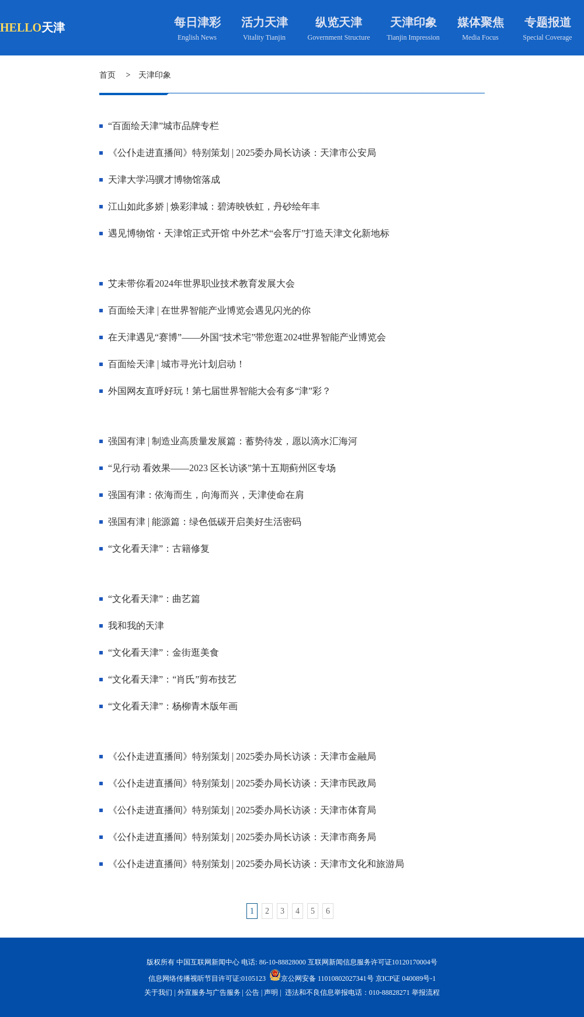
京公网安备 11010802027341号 (321, 975)
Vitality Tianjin (264, 37)
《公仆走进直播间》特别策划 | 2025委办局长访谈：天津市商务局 (242, 837)
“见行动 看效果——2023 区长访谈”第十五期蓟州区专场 (222, 468)
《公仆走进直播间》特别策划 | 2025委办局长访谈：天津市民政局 (242, 783)
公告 (252, 992)
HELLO (20, 27)
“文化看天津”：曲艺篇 (154, 599)
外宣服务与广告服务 (209, 992)
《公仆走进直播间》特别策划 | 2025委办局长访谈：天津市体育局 (242, 810)
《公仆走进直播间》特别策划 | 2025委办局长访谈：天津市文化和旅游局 (256, 864)
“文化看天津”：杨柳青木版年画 (173, 706)
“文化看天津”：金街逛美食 (163, 652)
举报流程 (426, 992)
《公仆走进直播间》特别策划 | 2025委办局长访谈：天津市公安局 (242, 153)
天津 (53, 27)
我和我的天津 (136, 626)
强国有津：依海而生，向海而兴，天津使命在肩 (206, 495)
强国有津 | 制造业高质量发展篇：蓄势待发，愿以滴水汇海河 (232, 441)
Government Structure (339, 37)
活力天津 (264, 22)
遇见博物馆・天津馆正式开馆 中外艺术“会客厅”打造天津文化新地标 (249, 233)
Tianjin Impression (413, 37)
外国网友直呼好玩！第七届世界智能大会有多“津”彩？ (219, 391)
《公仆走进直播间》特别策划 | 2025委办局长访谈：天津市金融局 (242, 756)
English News (197, 37)
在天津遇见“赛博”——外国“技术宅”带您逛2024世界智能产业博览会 (247, 337)
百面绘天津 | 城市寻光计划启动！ (176, 364)
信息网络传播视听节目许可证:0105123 (207, 978)
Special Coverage (547, 37)
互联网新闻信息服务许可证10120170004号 (372, 962)
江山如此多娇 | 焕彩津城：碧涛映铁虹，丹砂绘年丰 (214, 206)
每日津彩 (197, 22)
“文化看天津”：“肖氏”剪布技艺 (172, 679)
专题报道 (547, 22)
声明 (271, 992)
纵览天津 (338, 22)
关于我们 (158, 992)
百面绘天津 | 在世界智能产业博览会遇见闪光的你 (209, 310)
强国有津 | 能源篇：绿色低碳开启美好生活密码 (204, 522)
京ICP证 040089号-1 (406, 978)
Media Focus (480, 37)
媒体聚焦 (480, 22)
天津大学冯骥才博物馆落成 (164, 179)
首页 (107, 75)
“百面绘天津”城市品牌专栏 (163, 126)
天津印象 (413, 22)
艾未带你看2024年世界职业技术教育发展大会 (201, 283)
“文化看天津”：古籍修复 (159, 548)
